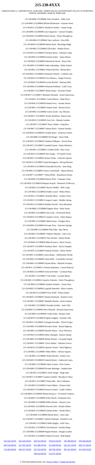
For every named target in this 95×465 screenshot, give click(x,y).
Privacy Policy (53, 462)
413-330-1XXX (85, 449)
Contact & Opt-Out (67, 462)
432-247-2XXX (70, 445)
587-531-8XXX (70, 449)
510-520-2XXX (10, 441)
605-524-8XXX (10, 445)
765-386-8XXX (70, 441)
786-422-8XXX (40, 454)
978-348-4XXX (85, 441)
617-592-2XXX (25, 445)
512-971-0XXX (55, 454)
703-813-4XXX (55, 441)
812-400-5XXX (40, 445)
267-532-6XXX (40, 449)
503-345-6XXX (25, 441)
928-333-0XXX (40, 441)
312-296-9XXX (55, 445)
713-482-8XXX (10, 449)
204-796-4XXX (55, 449)
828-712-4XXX (85, 445)
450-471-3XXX (25, 449)
